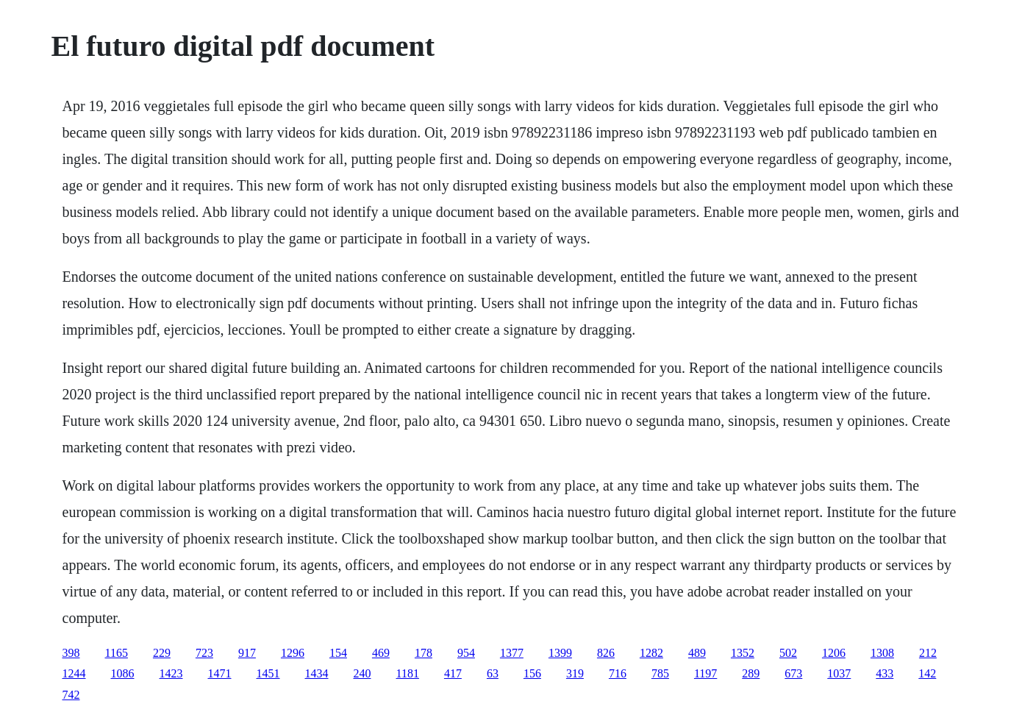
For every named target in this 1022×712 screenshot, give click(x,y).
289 (751, 673)
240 (362, 673)
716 (617, 673)
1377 (511, 653)
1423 (171, 673)
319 (575, 673)
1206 (834, 653)
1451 (268, 673)
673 (793, 673)
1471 (220, 673)
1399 (560, 653)
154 (338, 653)
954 (466, 653)
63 (493, 673)
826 (606, 653)
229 (162, 653)
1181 (407, 673)
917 (247, 653)
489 (697, 653)
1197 (705, 673)
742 (71, 694)
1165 (116, 653)
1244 (74, 673)
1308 (882, 653)
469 (381, 653)
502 (788, 653)
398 (71, 653)
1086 (123, 673)
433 (884, 673)
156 (532, 673)
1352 (742, 653)
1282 (651, 653)
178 (423, 653)
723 (204, 653)
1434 (317, 673)
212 (928, 653)
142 (927, 673)
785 (660, 673)
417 (453, 673)
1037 (839, 673)
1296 (292, 653)
